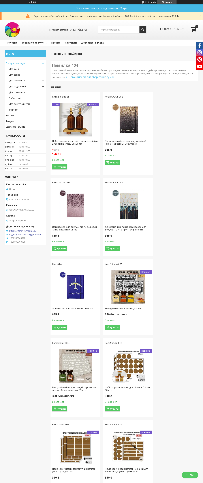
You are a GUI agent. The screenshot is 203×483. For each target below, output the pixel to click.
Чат (190, 474)
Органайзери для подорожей (71, 460)
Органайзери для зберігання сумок (91, 77)
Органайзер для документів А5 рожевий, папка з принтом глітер (171, 142)
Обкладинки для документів (70, 456)
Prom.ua (116, 477)
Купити (61, 166)
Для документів (17, 80)
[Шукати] (142, 29)
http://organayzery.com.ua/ (22, 231)
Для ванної (15, 74)
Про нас (55, 42)
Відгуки (10, 121)
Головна (12, 42)
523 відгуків (150, 2)
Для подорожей (17, 86)
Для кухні (14, 68)
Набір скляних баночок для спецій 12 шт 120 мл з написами (122, 391)
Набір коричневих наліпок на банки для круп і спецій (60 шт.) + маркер (73, 391)
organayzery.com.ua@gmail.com (25, 234)
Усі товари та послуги (123, 427)
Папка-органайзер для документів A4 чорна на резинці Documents (123, 142)
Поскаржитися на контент (100, 480)
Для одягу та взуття (19, 103)
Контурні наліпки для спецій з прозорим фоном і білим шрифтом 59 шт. (74, 309)
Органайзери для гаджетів (69, 451)
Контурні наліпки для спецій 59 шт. (172, 226)
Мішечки (13, 109)
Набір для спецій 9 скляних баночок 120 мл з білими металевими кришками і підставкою (175, 393)
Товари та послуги (33, 42)
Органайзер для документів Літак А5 (122, 226)
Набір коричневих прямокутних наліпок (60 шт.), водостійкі (174, 309)
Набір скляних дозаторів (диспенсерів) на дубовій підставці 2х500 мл (73, 142)
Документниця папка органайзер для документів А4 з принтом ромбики (72, 228)
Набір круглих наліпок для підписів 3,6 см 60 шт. (123, 309)
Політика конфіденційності (126, 480)
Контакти (71, 42)
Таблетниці (15, 98)
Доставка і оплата (92, 42)
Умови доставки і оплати (19, 465)
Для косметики (17, 92)
